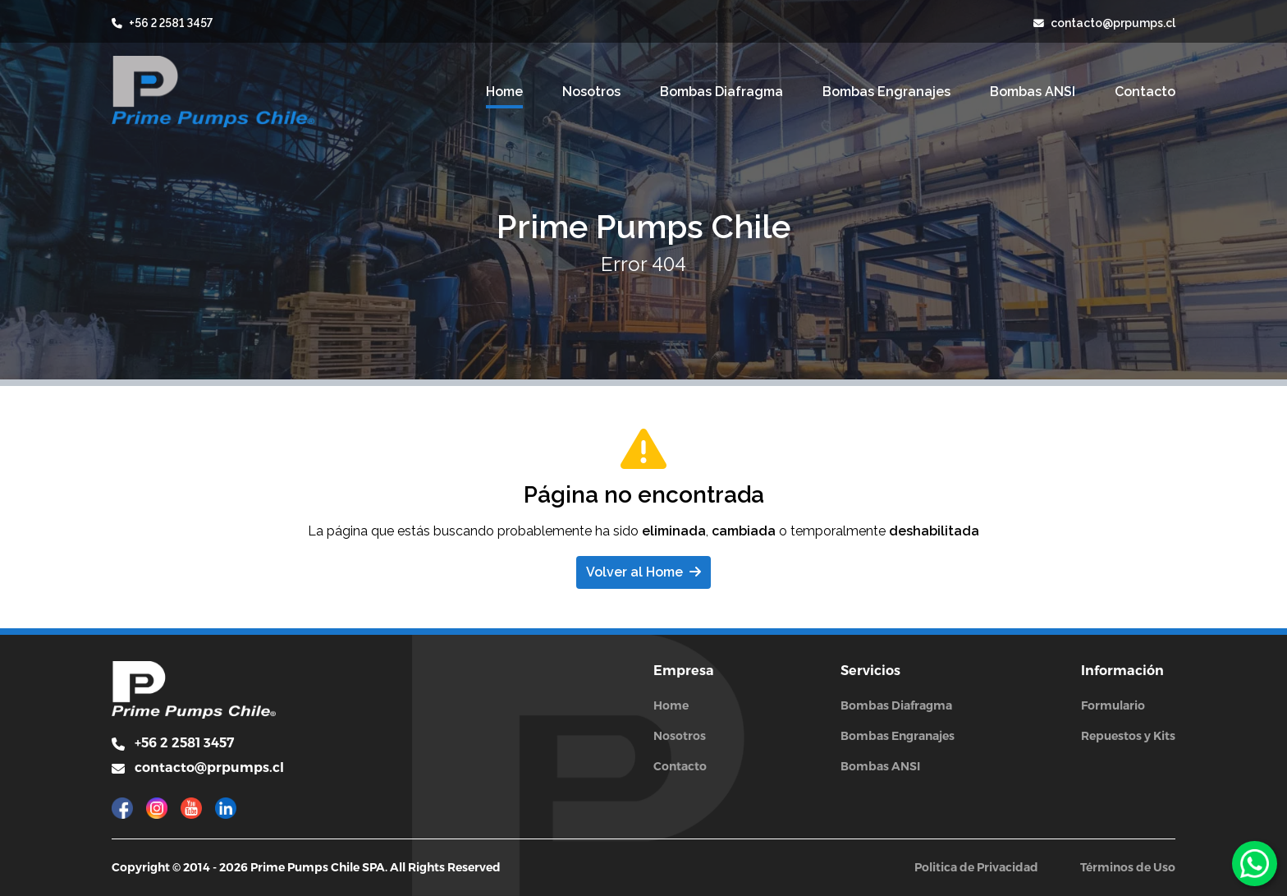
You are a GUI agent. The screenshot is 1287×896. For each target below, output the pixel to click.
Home (671, 705)
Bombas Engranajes (897, 735)
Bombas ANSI (880, 766)
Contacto (680, 766)
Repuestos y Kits (1128, 735)
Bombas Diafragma (896, 705)
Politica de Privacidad (976, 867)
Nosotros (679, 735)
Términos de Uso (1127, 867)
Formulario (1113, 705)
